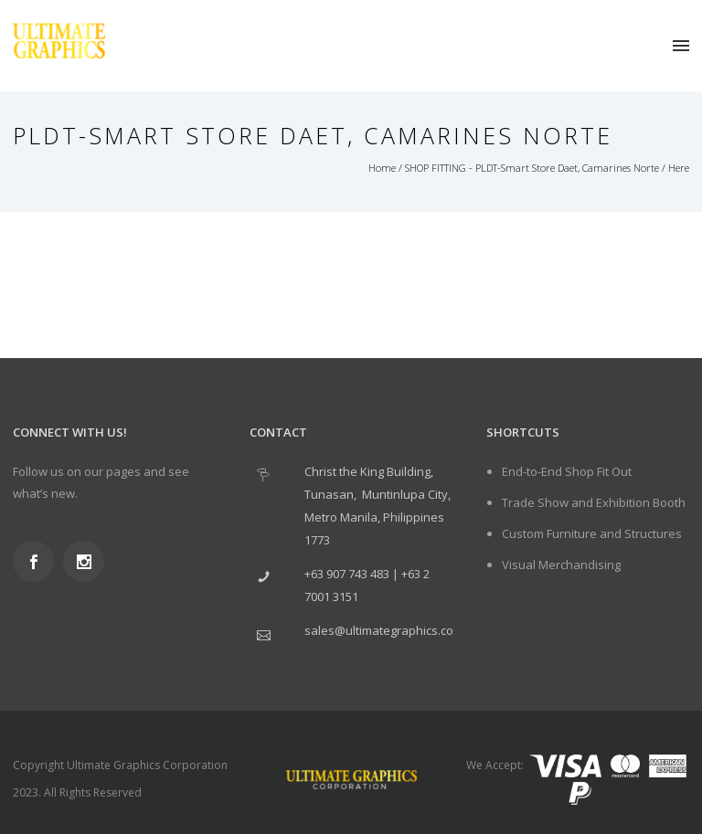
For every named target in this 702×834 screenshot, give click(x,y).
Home (382, 167)
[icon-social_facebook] (38, 561)
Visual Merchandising (561, 564)
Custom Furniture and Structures (592, 533)
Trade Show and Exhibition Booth (594, 502)
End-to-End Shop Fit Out (567, 471)
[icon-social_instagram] (88, 561)
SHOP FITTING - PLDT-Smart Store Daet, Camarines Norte (532, 167)
